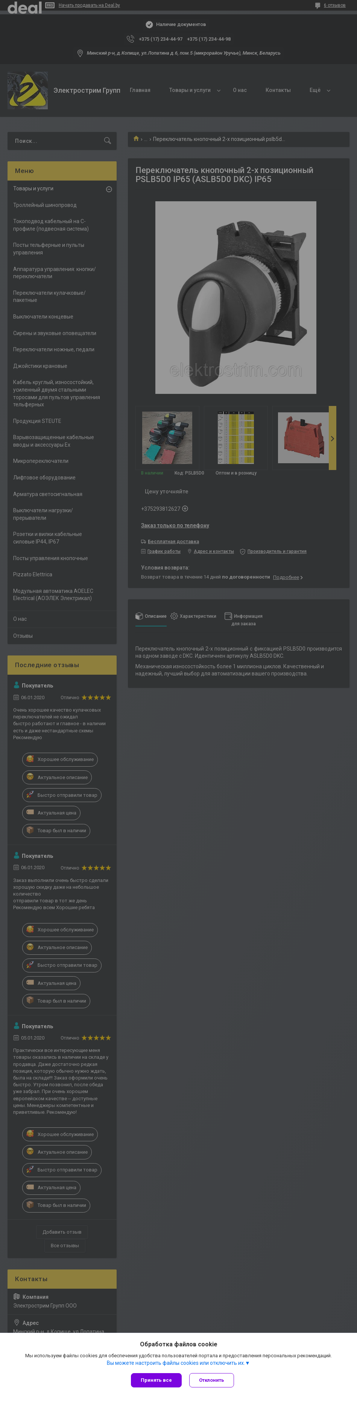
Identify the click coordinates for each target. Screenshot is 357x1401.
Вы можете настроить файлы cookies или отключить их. (176, 1363)
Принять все (156, 1380)
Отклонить (211, 1380)
